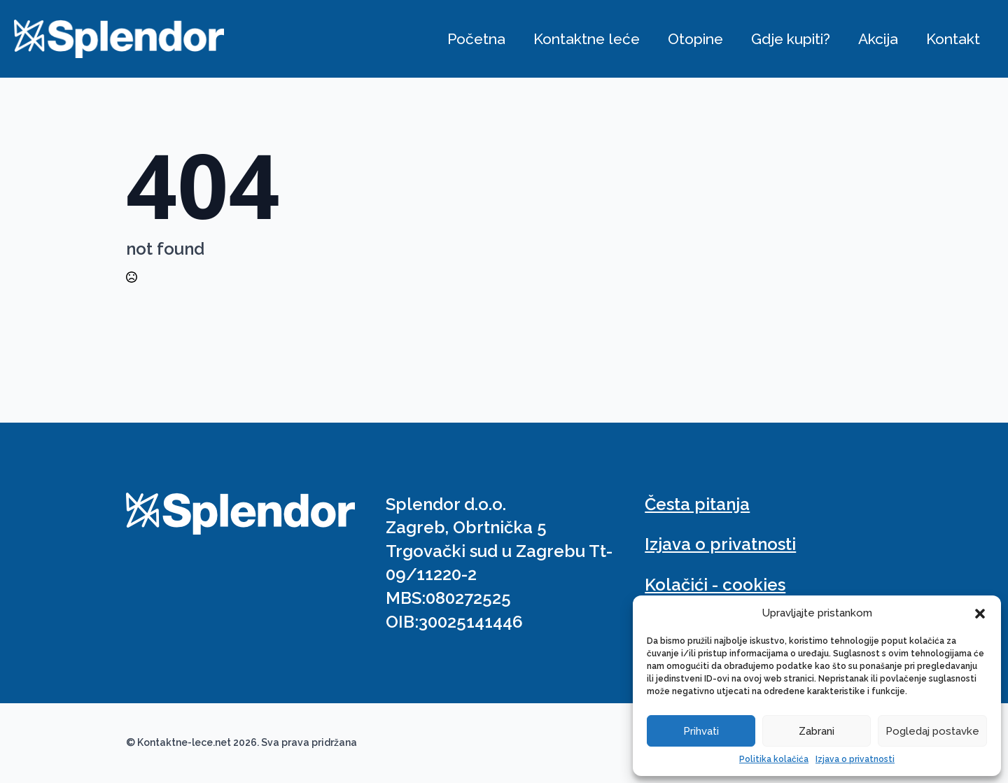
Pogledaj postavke (932, 731)
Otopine (695, 39)
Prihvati (701, 731)
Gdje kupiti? (790, 39)
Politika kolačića (773, 759)
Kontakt (953, 39)
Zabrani (816, 731)
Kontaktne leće (586, 39)
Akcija (878, 39)
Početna (476, 39)
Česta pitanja (697, 504)
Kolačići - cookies (715, 584)
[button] (980, 614)
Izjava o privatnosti (855, 759)
